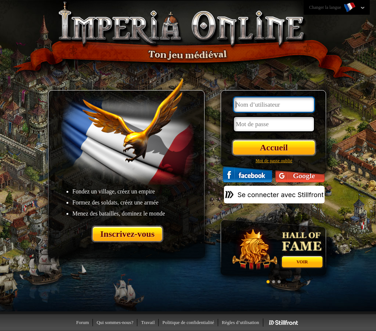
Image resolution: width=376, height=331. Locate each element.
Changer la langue (333, 7)
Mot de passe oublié (274, 160)
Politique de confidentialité (188, 322)
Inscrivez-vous (127, 234)
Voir (302, 261)
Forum (82, 322)
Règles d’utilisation (240, 322)
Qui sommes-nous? (115, 322)
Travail (148, 322)
